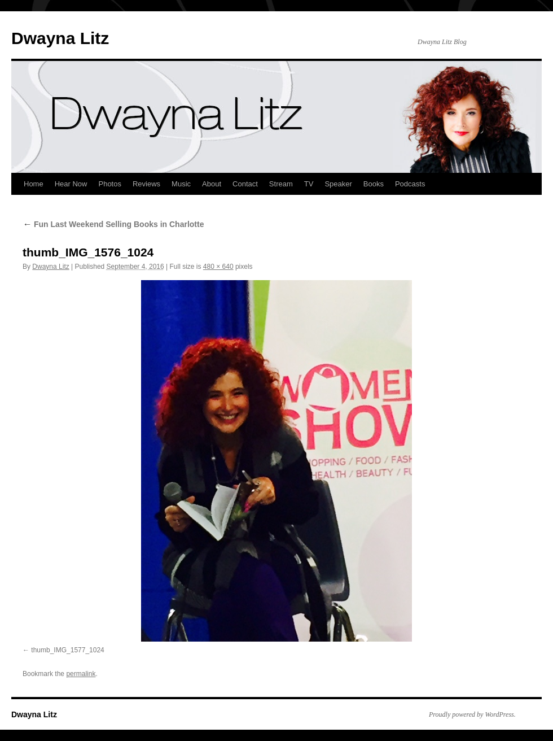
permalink (80, 674)
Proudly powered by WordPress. (472, 714)
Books (373, 184)
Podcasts (410, 184)
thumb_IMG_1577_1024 (67, 650)
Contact (245, 184)
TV (309, 184)
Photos (109, 184)
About (211, 184)
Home (33, 184)
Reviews (146, 184)
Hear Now (71, 184)
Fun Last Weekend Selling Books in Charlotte (113, 224)
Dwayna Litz (60, 38)
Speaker (338, 184)
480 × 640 (218, 267)
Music (181, 184)
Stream (281, 184)
